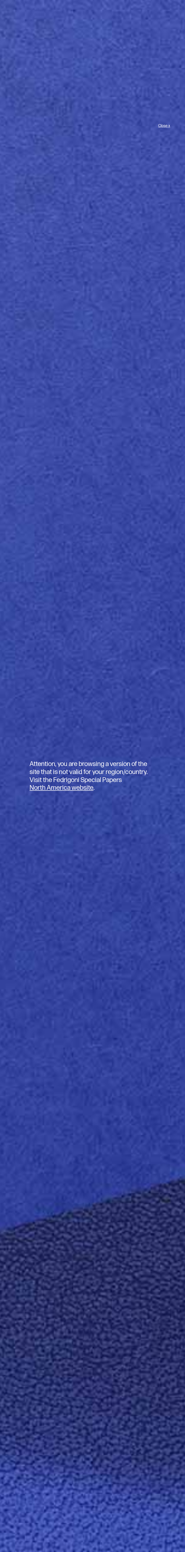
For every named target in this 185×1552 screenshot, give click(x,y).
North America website (61, 788)
